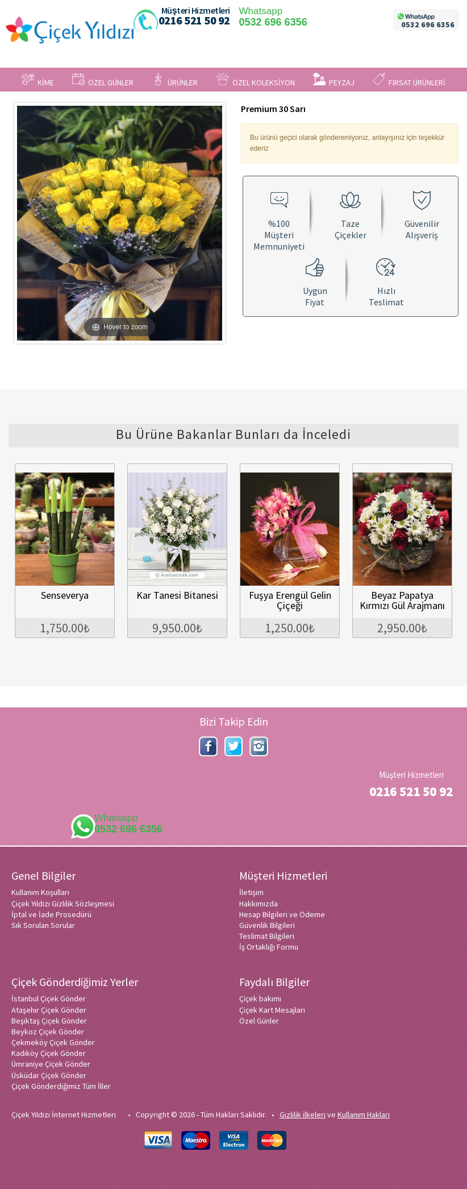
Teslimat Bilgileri (266, 936)
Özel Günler (259, 1020)
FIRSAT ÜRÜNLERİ (409, 80)
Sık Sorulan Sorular (43, 925)
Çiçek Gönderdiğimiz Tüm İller (61, 1086)
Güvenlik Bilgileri (267, 925)
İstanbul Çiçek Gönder (48, 998)
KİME (38, 80)
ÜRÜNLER (175, 80)
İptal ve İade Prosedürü (51, 914)
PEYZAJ (334, 80)
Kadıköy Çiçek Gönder (48, 1053)
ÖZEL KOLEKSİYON (255, 80)
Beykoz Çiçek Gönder (47, 1031)
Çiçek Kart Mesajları (272, 1009)
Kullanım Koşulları (40, 892)
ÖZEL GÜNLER (103, 80)
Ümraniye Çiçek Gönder (50, 1063)
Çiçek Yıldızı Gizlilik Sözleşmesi (62, 903)
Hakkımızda (258, 903)
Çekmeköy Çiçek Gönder (53, 1042)
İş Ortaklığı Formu (268, 946)
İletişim (251, 892)
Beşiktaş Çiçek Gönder (49, 1020)
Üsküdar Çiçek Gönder (48, 1075)
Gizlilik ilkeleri (303, 1114)
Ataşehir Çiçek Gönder (48, 1009)
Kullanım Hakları (363, 1114)
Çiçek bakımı (260, 998)
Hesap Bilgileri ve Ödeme (282, 914)
